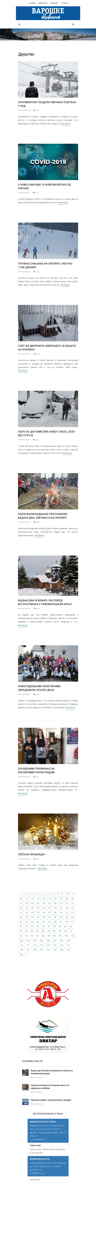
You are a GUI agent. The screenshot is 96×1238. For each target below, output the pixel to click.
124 (61, 949)
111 (28, 945)
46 (44, 912)
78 (54, 926)
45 (38, 912)
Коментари (37, 1077)
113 (41, 945)
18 (55, 898)
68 (55, 921)
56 (44, 917)
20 (67, 898)
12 (21, 898)
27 (49, 903)
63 (27, 921)
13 (27, 898)
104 (34, 940)
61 (72, 917)
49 (61, 912)
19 (61, 898)
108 (61, 940)
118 (21, 949)
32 (21, 907)
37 (49, 907)
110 (21, 945)
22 (21, 903)
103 (28, 940)
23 (27, 903)
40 (67, 907)
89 (60, 931)
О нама (32, 3)
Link (36, 110)
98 (54, 935)
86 (43, 931)
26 (44, 903)
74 (32, 926)
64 (32, 921)
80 (65, 926)
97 (49, 935)
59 (61, 917)
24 (32, 903)
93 (26, 935)
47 (49, 912)
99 (60, 935)
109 (68, 940)
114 (48, 945)
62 (21, 921)
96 (43, 935)
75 (37, 926)
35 (38, 907)
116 (61, 945)
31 (72, 903)
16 (44, 898)
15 (38, 898)
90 (65, 931)
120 (34, 949)
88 (54, 931)
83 (26, 931)
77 (49, 926)
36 (44, 907)
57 (49, 917)
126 (21, 954)
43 (27, 912)
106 (48, 940)
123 (54, 949)
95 (37, 935)
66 (44, 921)
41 (72, 907)
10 (67, 893)
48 (55, 912)
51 (72, 912)
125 (68, 949)
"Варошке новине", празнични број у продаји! (51, 1100)
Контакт (54, 3)
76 (43, 926)
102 (21, 940)
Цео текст (65, 123)
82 (21, 931)
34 (32, 907)
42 (21, 912)
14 (32, 898)
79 (60, 926)
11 (73, 893)
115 (54, 945)
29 (61, 903)
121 (41, 949)
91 (71, 931)
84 (32, 931)
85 (37, 931)
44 (32, 912)
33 (27, 907)
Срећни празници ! (32, 854)
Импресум (42, 3)
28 (55, 903)
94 (32, 935)
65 (38, 921)
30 (67, 903)
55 (38, 917)
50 (67, 912)
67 (49, 921)
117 (68, 945)
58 (55, 917)
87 (49, 931)
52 (21, 917)
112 (34, 945)
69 (61, 921)
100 (66, 935)
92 (21, 935)
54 (32, 917)
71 (72, 921)
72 (21, 926)
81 (71, 926)
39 (61, 907)
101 (72, 935)
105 (41, 940)
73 (26, 926)
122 (48, 949)
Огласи (64, 3)
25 (38, 903)
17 (49, 898)
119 (28, 949)
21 (72, 898)
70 (66, 921)
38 (55, 907)
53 (27, 917)
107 (54, 940)
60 (67, 917)
